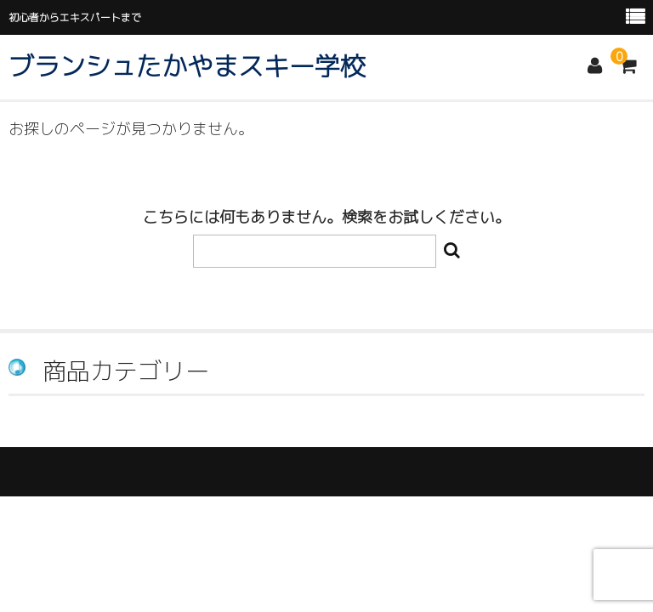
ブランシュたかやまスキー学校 (187, 66)
